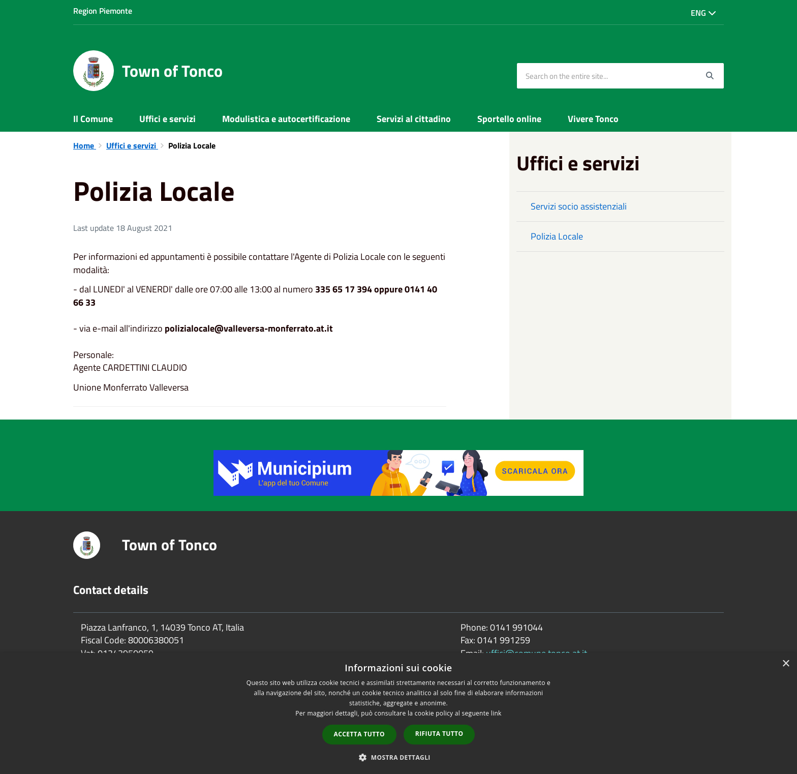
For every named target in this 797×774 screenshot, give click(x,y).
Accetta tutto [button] (359, 734)
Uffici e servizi (167, 119)
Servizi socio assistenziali (579, 206)
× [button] (785, 664)
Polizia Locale (557, 236)
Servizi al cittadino (414, 119)
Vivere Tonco (593, 119)
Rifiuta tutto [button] (439, 733)
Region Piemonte (102, 11)
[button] (398, 757)
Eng (703, 13)
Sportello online (509, 119)
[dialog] (398, 713)
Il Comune (93, 119)
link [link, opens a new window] (496, 713)
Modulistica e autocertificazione (286, 119)
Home (84, 145)
